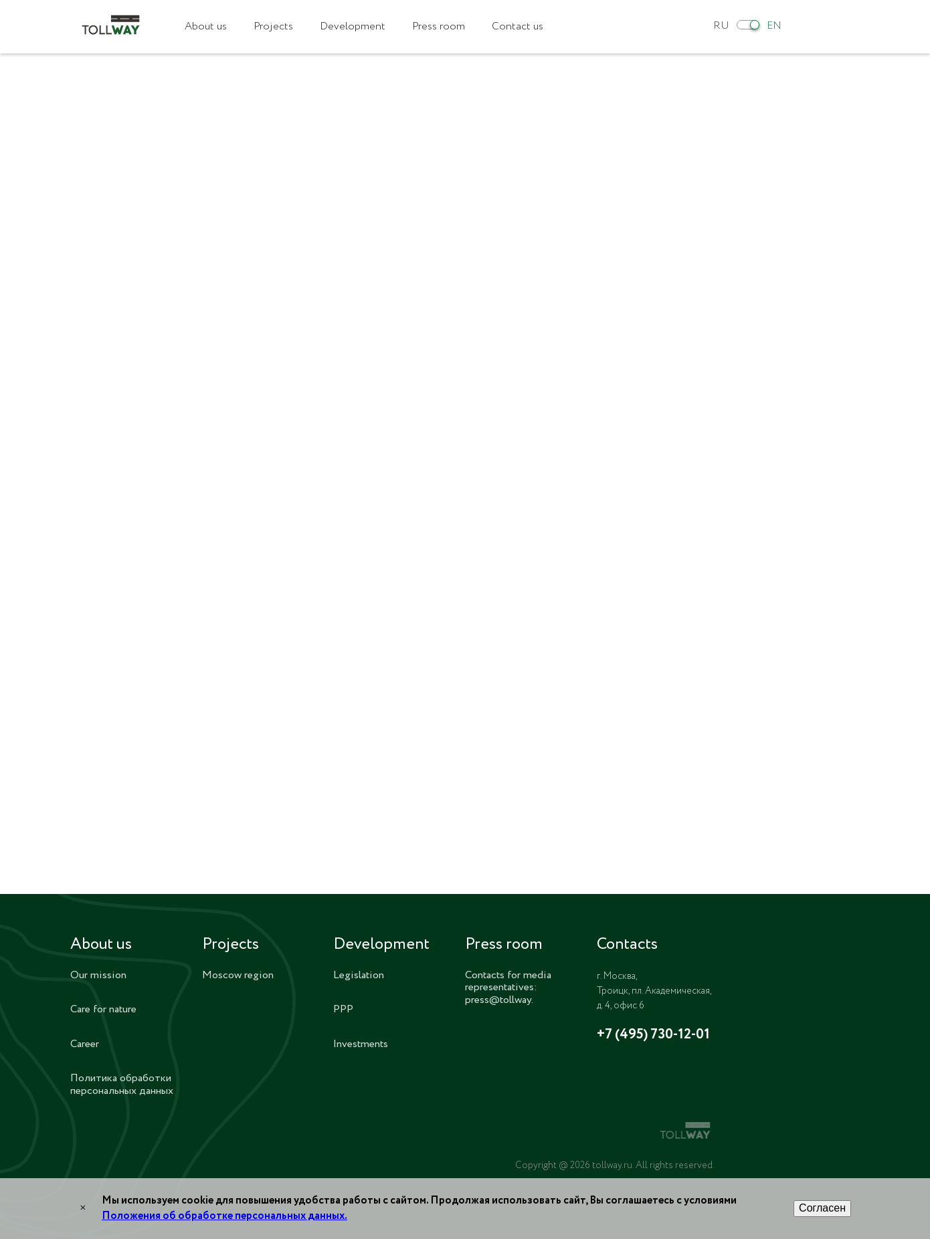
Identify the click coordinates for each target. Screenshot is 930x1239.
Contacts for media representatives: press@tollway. (508, 988)
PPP (343, 1009)
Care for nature (103, 1009)
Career (84, 1044)
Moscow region (238, 975)
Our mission (98, 975)
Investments (360, 1044)
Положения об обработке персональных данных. (224, 1216)
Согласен (822, 1208)
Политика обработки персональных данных (121, 1084)
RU (721, 25)
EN (774, 25)
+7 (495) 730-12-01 (653, 1035)
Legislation (358, 975)
